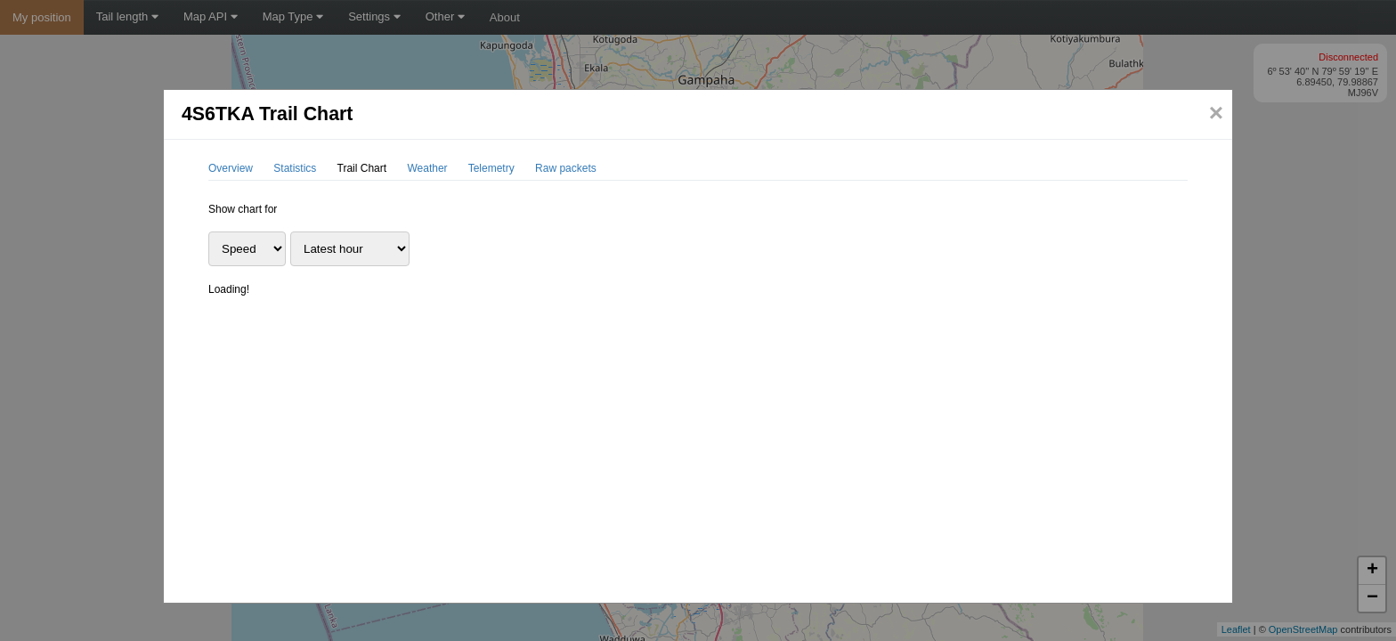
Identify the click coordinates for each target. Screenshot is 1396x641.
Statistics (294, 168)
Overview (230, 168)
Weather (427, 168)
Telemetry (491, 168)
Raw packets (566, 168)
